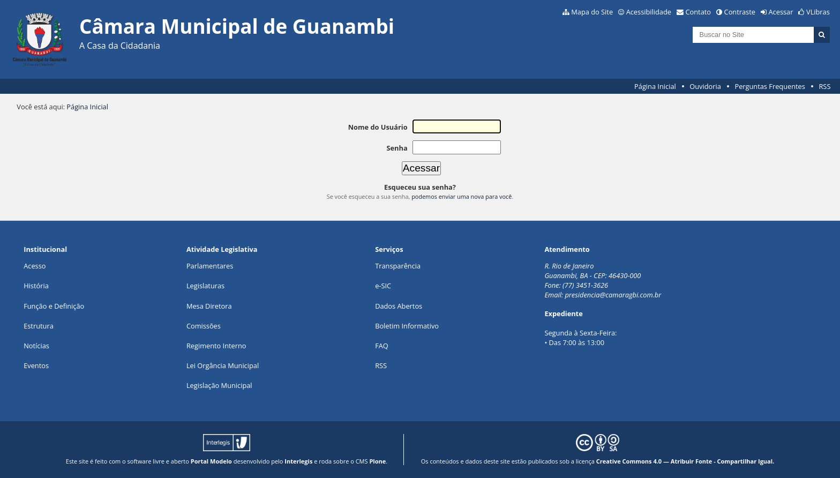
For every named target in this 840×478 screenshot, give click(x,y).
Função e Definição (54, 306)
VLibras (818, 12)
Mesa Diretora (209, 306)
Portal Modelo (211, 461)
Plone (377, 461)
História (36, 285)
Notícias (36, 345)
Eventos (36, 365)
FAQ (381, 345)
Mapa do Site (592, 12)
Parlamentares (209, 266)
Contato (698, 12)
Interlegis (298, 461)
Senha (396, 148)
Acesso (35, 266)
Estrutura (39, 326)
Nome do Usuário (378, 127)
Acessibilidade (648, 12)
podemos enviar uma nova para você (461, 196)
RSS (824, 86)
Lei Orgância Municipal (222, 365)
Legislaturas (205, 285)
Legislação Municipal (219, 385)
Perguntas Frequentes (769, 86)
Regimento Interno (216, 345)
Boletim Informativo (407, 326)
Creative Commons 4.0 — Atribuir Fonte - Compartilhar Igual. (685, 461)
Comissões (203, 326)
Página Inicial (655, 86)
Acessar (781, 12)
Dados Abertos (398, 306)
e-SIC (383, 285)
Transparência (398, 266)
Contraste (739, 12)
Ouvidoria (705, 86)
